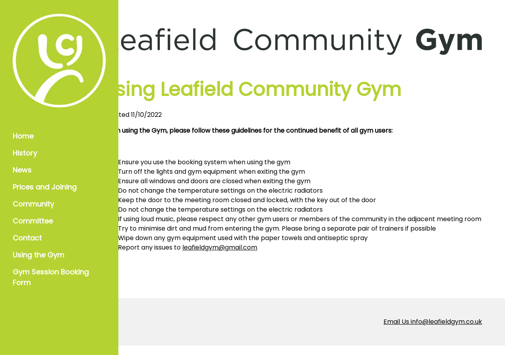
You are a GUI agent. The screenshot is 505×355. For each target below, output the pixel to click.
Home (23, 136)
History (25, 153)
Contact (27, 238)
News (22, 170)
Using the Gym (38, 255)
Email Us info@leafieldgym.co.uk (432, 331)
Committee (33, 221)
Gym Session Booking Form (51, 277)
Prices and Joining (45, 187)
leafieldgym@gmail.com (258, 256)
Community (33, 204)
